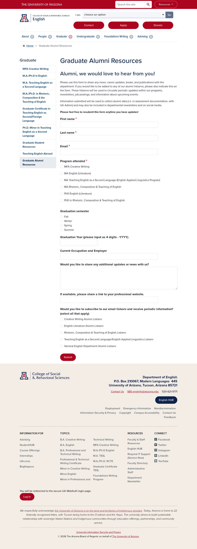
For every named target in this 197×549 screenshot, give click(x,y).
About (25, 37)
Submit (68, 357)
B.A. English (67, 445)
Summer (69, 230)
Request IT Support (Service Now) (139, 456)
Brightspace (27, 466)
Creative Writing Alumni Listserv (83, 319)
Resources (165, 4)
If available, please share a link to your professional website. (102, 294)
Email (64, 146)
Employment (112, 408)
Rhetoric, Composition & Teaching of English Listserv (95, 332)
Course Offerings (30, 450)
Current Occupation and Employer (83, 251)
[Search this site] (130, 4)
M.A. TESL (99, 456)
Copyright (125, 413)
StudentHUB (27, 445)
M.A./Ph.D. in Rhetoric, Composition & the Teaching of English (36, 97)
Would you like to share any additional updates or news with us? (104, 264)
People (42, 37)
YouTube (163, 461)
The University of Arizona (125, 536)
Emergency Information (137, 408)
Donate (158, 25)
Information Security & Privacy (98, 413)
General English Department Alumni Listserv (90, 346)
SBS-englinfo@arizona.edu (143, 391)
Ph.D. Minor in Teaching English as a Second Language (37, 132)
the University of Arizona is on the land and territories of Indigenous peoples (98, 510)
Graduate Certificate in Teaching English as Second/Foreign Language (36, 115)
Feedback (170, 417)
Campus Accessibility (146, 413)
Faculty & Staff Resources (136, 441)
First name (67, 119)
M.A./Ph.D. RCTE (103, 461)
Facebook (164, 439)
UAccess (25, 461)
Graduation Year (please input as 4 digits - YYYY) (94, 237)
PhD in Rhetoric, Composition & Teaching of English (94, 200)
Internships (26, 456)
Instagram (164, 450)
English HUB (166, 400)
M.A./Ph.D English (103, 450)
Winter (68, 221)
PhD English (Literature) (78, 193)
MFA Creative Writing (76, 166)
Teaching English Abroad (37, 153)
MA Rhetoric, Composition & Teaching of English (92, 187)
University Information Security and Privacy (98, 532)
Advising (143, 37)
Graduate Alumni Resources (33, 162)
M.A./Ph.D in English (35, 76)
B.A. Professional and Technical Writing (73, 452)
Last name (67, 132)
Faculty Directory (138, 463)
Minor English (68, 474)
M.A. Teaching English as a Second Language (38, 84)
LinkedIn (163, 456)
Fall (66, 216)
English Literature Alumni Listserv (83, 326)
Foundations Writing (116, 37)
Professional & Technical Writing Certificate (74, 461)
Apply (123, 25)
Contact (89, 25)
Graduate (61, 37)
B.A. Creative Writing (72, 439)
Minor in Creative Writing (75, 468)
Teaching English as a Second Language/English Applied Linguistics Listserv (108, 339)
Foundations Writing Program (105, 477)
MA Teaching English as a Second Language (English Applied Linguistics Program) (112, 180)
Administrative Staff (136, 470)
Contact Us (117, 391)
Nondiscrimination (165, 408)
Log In (27, 496)
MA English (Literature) (77, 173)
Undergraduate (86, 37)
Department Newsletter (135, 479)
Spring (68, 225)
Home (30, 46)
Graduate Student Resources (33, 144)
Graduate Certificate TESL (105, 468)
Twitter (162, 445)
